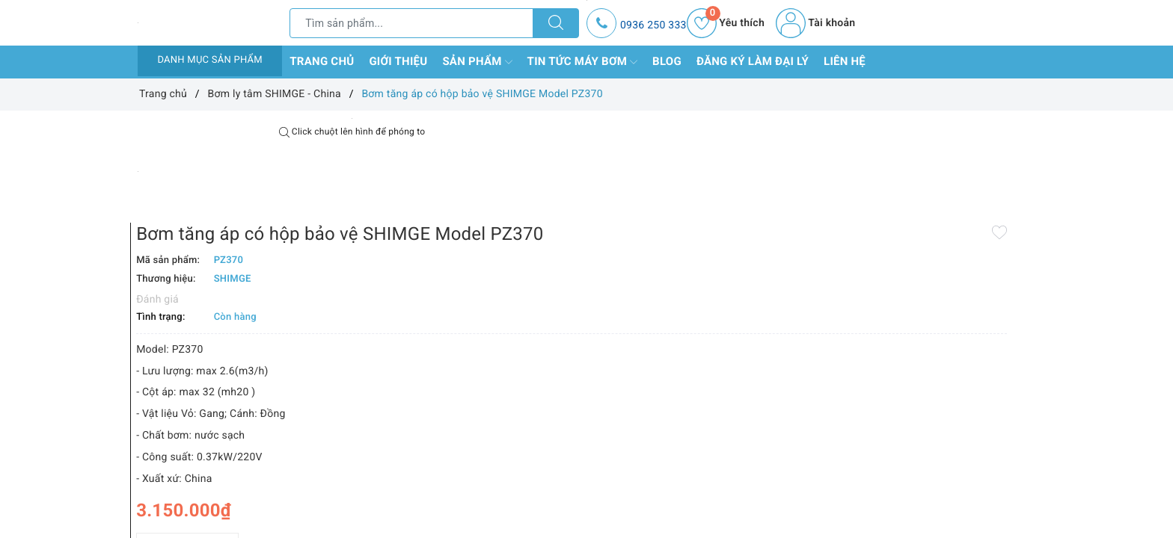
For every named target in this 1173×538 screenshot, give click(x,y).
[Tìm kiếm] (556, 23)
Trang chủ (322, 61)
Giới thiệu (398, 61)
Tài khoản (815, 23)
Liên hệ (845, 61)
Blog (667, 61)
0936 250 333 (653, 25)
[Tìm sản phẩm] (411, 23)
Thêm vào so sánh (562, 500)
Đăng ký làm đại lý (752, 61)
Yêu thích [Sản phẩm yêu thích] (726, 23)
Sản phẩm (477, 62)
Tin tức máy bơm (582, 62)
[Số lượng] (569, 467)
